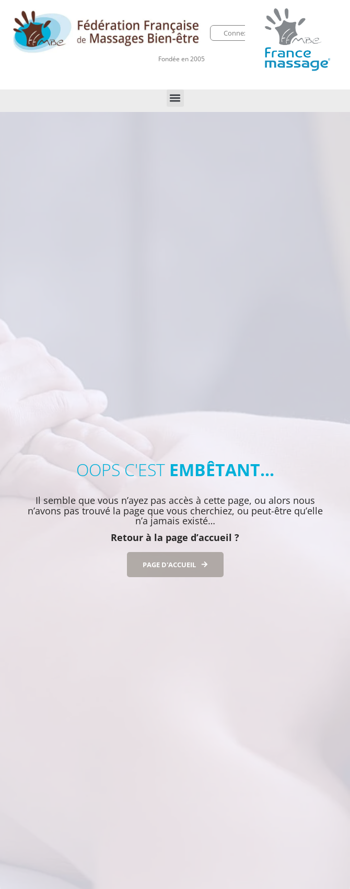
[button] (175, 98)
